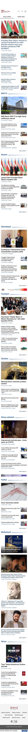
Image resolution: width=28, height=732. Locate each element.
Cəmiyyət (5, 294)
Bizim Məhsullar (9, 715)
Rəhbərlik (24, 712)
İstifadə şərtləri (6, 717)
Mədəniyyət (6, 532)
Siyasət (4, 155)
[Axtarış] (18, 11)
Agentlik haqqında (5, 712)
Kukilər (23, 717)
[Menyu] (25, 11)
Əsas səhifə (7, 17)
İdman (3, 641)
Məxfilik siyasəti (16, 717)
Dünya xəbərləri (7, 417)
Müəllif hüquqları (19, 715)
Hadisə (4, 480)
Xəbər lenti (21, 17)
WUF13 (4, 93)
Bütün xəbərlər (22, 150)
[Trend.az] (5, 11)
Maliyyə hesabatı (16, 712)
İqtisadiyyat (6, 227)
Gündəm (4, 359)
